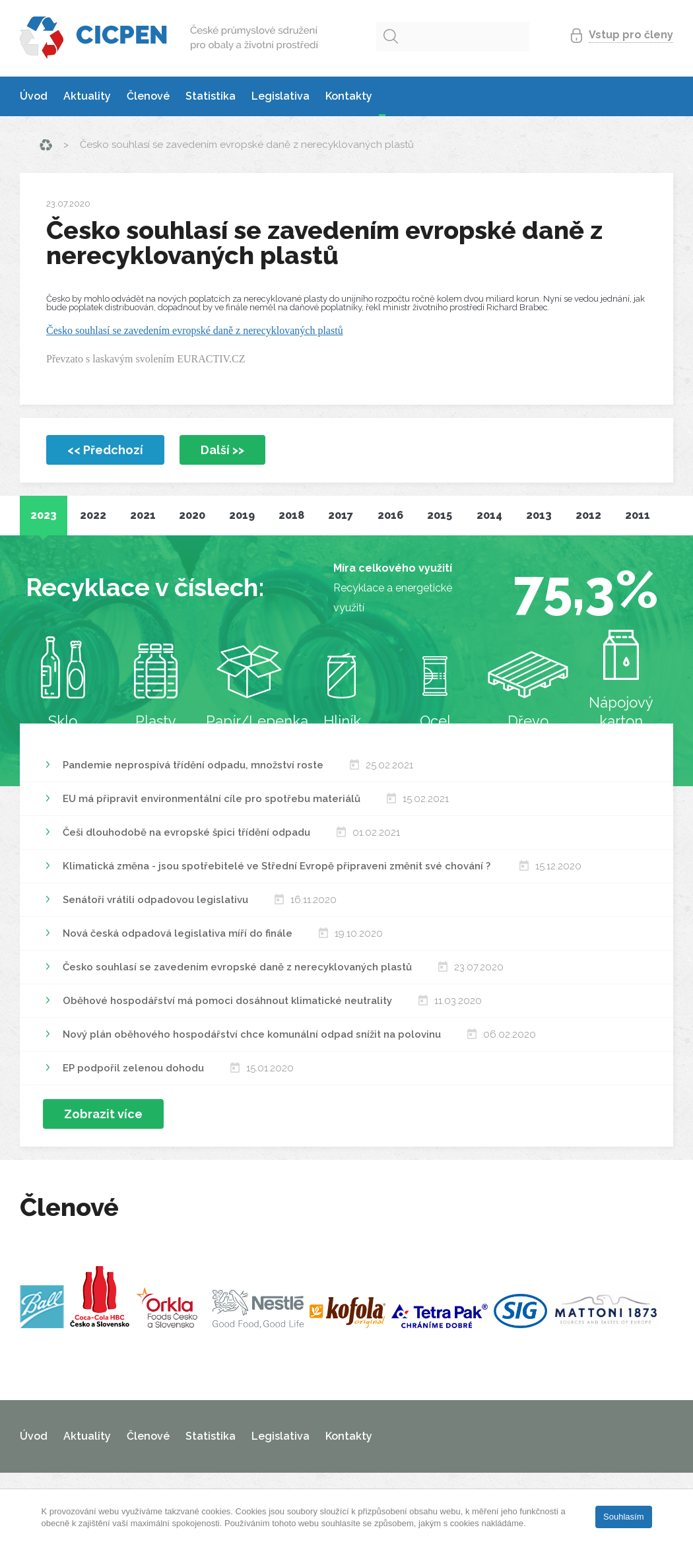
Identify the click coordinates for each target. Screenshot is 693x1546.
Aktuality (87, 96)
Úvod (34, 96)
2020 (192, 515)
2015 (439, 515)
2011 (637, 515)
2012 (588, 515)
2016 (390, 515)
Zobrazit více (103, 1114)
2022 (93, 515)
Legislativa (280, 96)
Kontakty (348, 96)
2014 (489, 515)
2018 (291, 515)
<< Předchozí (105, 450)
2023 (43, 515)
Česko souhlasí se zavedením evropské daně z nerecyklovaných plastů (194, 330)
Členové (148, 96)
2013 (539, 515)
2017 (340, 515)
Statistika (210, 96)
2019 (242, 515)
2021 (143, 515)
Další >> (222, 450)
